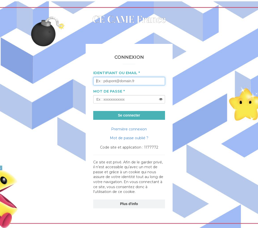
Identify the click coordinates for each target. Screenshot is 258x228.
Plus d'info (129, 204)
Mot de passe (107, 91)
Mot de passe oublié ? (129, 138)
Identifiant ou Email (115, 73)
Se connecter (129, 115)
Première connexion (129, 129)
